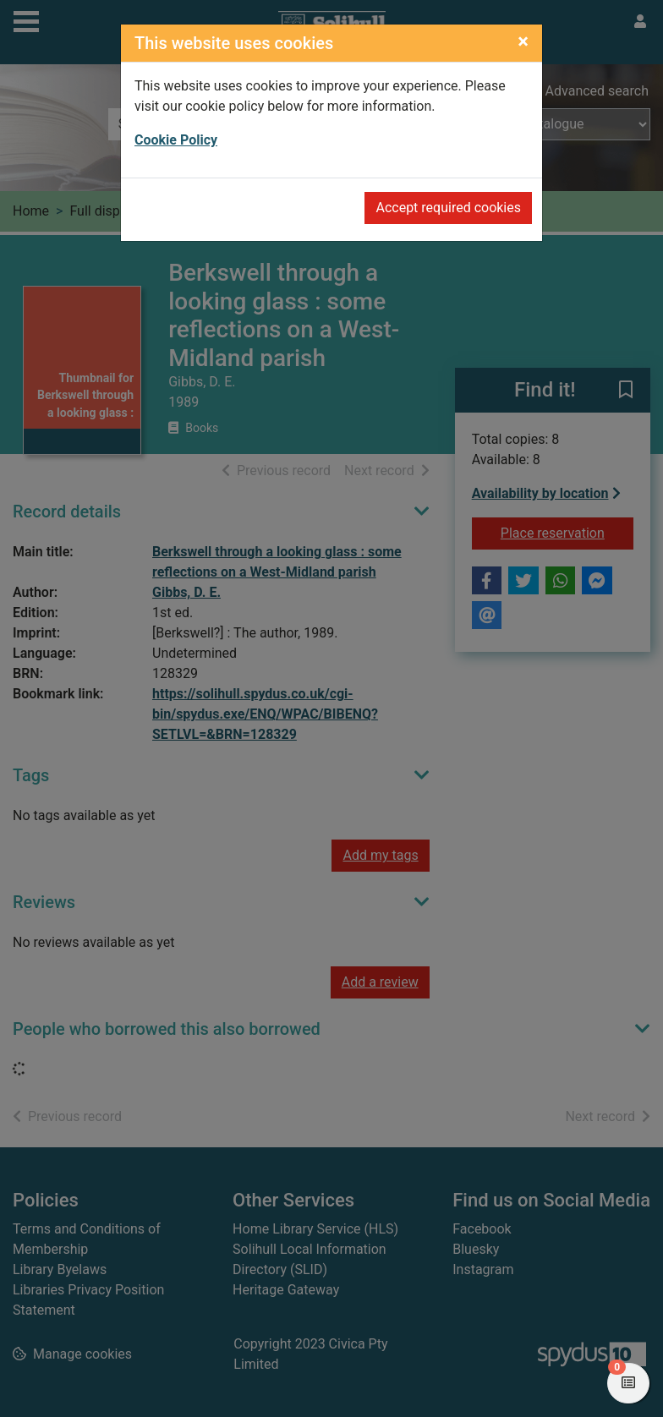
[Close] (523, 41)
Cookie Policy (175, 140)
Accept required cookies (448, 208)
